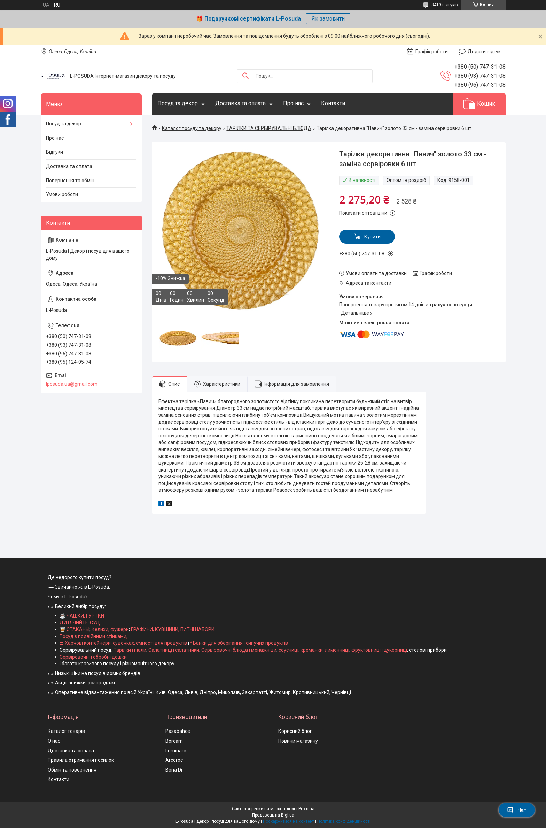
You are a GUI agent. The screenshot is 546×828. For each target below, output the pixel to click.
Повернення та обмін (70, 180)
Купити (372, 236)
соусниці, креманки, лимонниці (314, 650)
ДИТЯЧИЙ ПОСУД (80, 623)
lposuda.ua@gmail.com (72, 384)
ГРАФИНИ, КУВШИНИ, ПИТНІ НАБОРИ (172, 629)
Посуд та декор (177, 103)
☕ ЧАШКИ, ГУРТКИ (82, 616)
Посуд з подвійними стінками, (93, 636)
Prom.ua (306, 808)
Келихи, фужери (110, 629)
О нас (54, 741)
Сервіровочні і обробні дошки (93, 657)
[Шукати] (245, 76)
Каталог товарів (66, 731)
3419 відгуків (444, 4)
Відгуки (54, 152)
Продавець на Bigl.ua (273, 815)
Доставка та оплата (240, 103)
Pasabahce (177, 731)
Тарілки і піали (130, 650)
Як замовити (328, 18)
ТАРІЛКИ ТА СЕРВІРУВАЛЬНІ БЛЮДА (268, 128)
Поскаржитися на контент (288, 821)
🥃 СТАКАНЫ (74, 629)
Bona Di (173, 770)
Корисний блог (295, 731)
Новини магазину (298, 741)
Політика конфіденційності (343, 821)
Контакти (333, 103)
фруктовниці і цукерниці (379, 650)
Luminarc (175, 750)
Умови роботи (62, 194)
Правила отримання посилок (81, 760)
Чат (516, 810)
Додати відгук (484, 51)
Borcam (174, 741)
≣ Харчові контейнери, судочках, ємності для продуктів (123, 643)
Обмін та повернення (72, 770)
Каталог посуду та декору (191, 128)
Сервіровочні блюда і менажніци (238, 650)
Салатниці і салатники (173, 650)
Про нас (293, 103)
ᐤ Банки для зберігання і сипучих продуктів (239, 643)
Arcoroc (174, 760)
